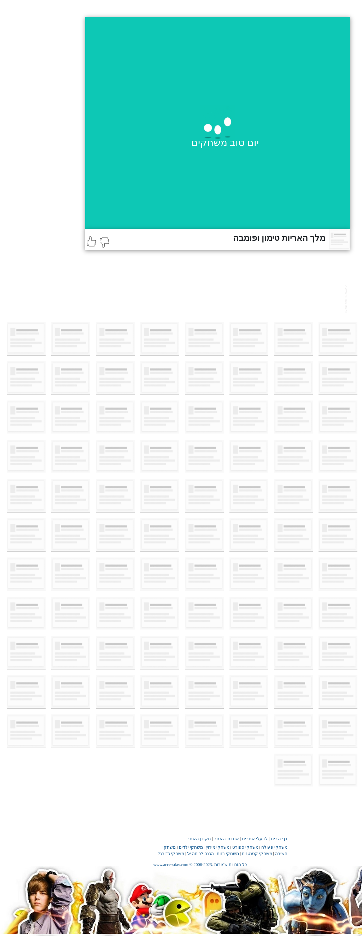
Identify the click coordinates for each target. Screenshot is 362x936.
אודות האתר (226, 838)
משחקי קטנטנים (257, 853)
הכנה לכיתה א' (200, 853)
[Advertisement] (213, 299)
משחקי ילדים (191, 847)
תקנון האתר (199, 838)
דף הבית (279, 838)
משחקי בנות (228, 853)
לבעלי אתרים (255, 838)
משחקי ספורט (245, 847)
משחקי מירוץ (217, 847)
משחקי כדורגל (171, 853)
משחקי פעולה (274, 847)
